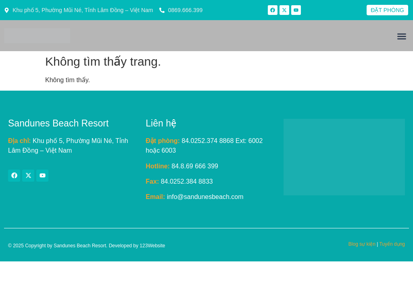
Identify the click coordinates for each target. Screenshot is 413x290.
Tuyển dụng (392, 244)
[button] (401, 36)
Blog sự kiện (361, 244)
